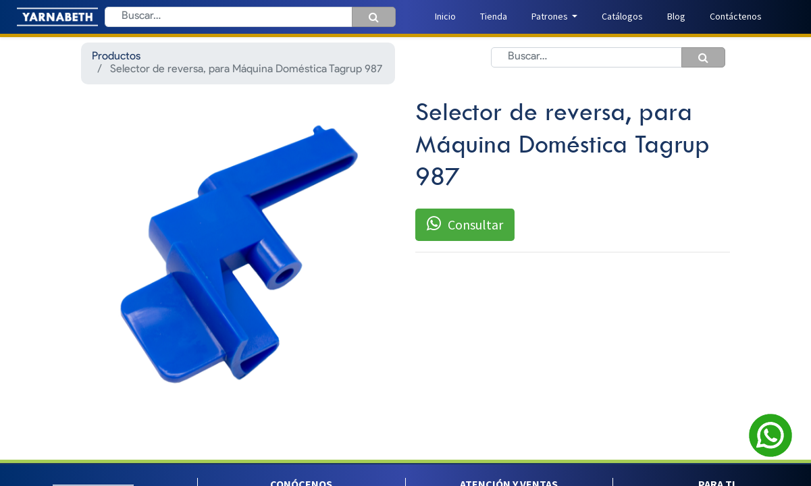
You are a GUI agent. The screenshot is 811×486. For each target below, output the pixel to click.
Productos (116, 56)
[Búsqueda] (374, 17)
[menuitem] (445, 16)
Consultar (465, 224)
